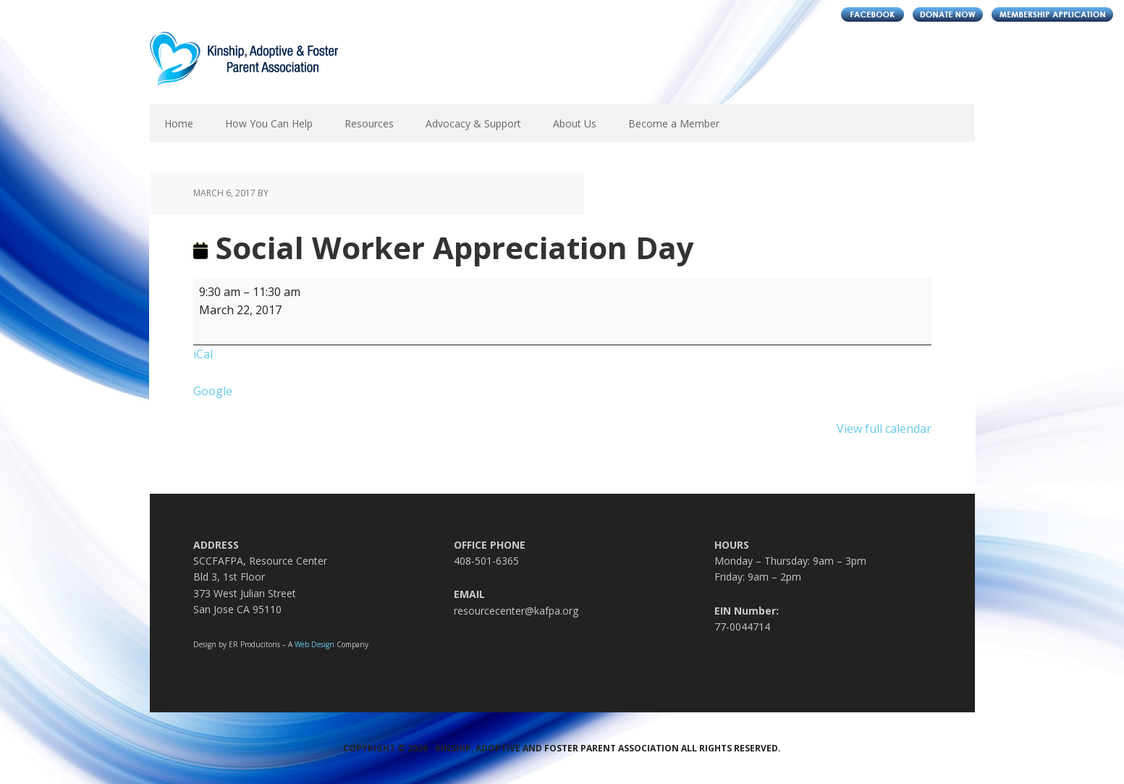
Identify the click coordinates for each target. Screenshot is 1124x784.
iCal (203, 354)
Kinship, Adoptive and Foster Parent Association (244, 68)
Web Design (314, 644)
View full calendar (884, 429)
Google (212, 391)
